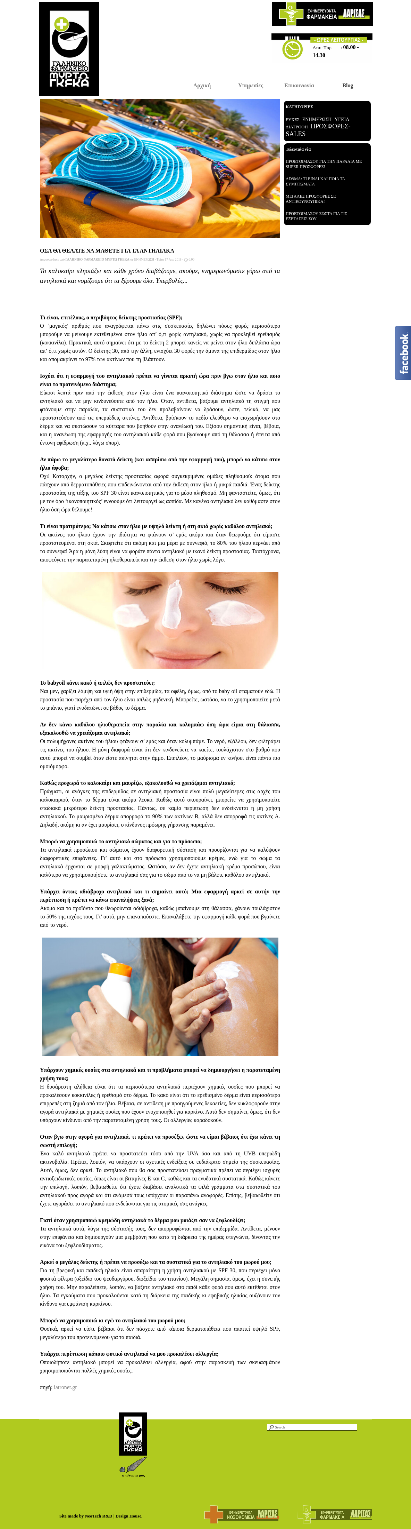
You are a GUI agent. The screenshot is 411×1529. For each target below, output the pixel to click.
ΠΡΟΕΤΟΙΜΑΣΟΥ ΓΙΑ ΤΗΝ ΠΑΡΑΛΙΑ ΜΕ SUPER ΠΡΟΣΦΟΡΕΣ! (324, 164)
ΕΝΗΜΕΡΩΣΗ (317, 119)
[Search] (312, 1427)
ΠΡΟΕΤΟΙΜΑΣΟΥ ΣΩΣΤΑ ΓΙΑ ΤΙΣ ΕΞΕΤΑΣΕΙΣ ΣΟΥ (316, 216)
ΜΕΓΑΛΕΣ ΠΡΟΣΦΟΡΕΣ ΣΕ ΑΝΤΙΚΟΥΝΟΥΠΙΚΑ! (311, 199)
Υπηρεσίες (250, 85)
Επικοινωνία (299, 85)
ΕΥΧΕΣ (293, 119)
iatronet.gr (65, 1387)
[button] (133, 1459)
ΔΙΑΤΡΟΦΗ (297, 126)
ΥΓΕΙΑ (342, 119)
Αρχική (202, 85)
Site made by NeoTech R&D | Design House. (100, 1516)
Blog (347, 85)
